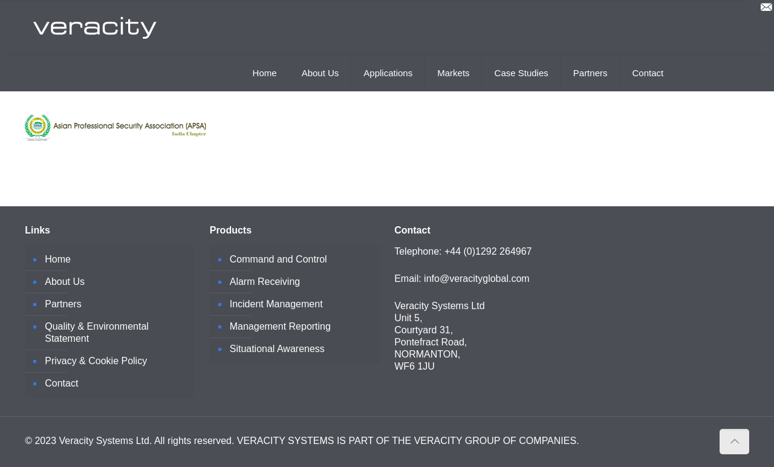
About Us (65, 281)
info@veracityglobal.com (477, 278)
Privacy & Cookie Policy (96, 361)
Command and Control (278, 259)
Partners (63, 304)
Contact (61, 383)
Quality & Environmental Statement (97, 332)
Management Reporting (280, 326)
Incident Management (276, 304)
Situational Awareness (277, 349)
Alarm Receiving (265, 281)
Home (58, 259)
